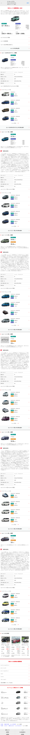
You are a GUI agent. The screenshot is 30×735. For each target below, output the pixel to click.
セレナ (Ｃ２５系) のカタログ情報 (8, 386)
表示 (28, 3)
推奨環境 (7, 732)
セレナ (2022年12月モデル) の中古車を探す (15, 127)
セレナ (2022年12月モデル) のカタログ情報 (10, 86)
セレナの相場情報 (4, 41)
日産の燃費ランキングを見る (7, 682)
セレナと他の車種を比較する (7, 44)
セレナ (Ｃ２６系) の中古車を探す (15, 329)
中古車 (2, 724)
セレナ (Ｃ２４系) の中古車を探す (15, 528)
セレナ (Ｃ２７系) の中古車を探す (15, 230)
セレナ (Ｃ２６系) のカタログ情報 (8, 288)
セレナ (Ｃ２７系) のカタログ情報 (8, 189)
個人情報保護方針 (22, 732)
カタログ (5, 725)
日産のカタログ (11, 725)
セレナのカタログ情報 (5, 37)
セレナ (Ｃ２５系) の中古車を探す (15, 427)
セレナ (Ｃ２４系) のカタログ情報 (8, 487)
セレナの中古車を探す (15, 48)
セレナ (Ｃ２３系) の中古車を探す (15, 628)
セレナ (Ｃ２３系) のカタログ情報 (8, 587)
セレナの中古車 (13, 724)
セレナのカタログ (18, 725)
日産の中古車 (6, 724)
